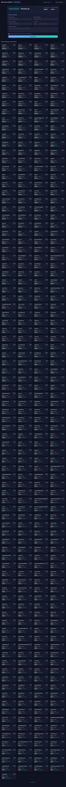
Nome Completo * (11, 17)
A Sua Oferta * (36, 21)
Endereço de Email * (37, 17)
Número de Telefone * (12, 21)
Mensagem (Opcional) (12, 26)
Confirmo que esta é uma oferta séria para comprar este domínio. (21, 33)
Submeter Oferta (33, 36)
